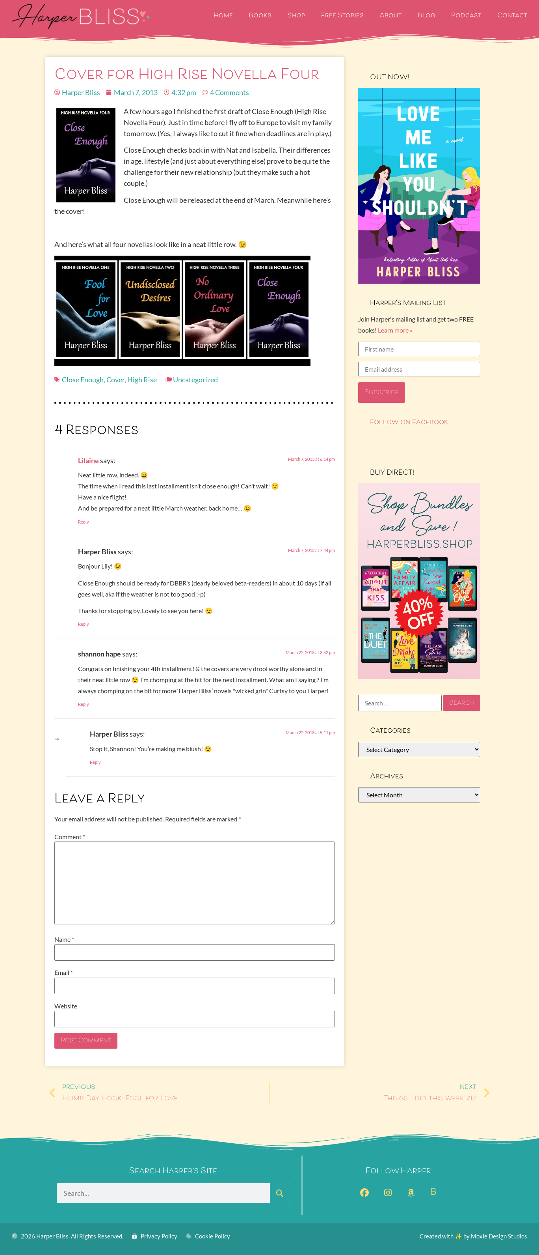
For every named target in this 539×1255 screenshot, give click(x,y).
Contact (512, 16)
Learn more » (395, 330)
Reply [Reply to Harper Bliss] (83, 624)
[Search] (280, 1193)
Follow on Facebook (409, 422)
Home (223, 16)
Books (260, 16)
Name (64, 939)
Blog (426, 16)
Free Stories (342, 16)
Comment (69, 837)
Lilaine (88, 460)
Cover (115, 379)
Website (65, 1006)
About (390, 16)
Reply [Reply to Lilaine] (83, 521)
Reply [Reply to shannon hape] (83, 704)
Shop (296, 16)
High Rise (142, 379)
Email (63, 972)
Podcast (466, 16)
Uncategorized (195, 379)
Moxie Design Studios (499, 1236)
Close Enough (83, 379)
